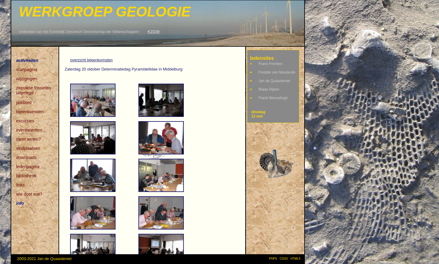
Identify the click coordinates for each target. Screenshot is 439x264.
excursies (25, 120)
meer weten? (28, 139)
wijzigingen (26, 78)
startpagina (26, 69)
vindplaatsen (28, 148)
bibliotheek (26, 175)
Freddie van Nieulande (277, 72)
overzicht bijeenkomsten (91, 60)
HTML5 (296, 258)
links (20, 185)
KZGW (154, 31)
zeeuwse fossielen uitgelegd (33, 88)
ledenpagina (27, 166)
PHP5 (273, 258)
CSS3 (284, 258)
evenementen (29, 130)
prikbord (24, 102)
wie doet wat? (29, 194)
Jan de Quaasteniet (274, 81)
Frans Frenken (270, 64)
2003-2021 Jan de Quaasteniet (44, 258)
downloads (26, 157)
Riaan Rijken (269, 89)
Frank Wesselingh (273, 98)
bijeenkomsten (30, 111)
